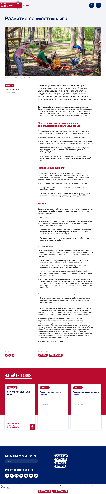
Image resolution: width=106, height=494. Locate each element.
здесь (8, 487)
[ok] (10, 355)
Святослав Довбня (13, 427)
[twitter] (13, 355)
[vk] (6, 355)
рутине (68, 148)
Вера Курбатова (12, 425)
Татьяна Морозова (13, 423)
